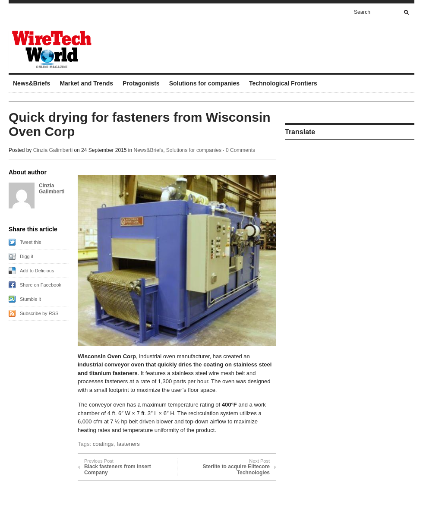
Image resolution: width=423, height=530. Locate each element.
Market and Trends (86, 83)
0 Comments (240, 150)
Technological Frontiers (283, 83)
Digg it (26, 256)
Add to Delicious (37, 270)
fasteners (128, 444)
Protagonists (141, 83)
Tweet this (30, 242)
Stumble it (30, 299)
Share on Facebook (40, 284)
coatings (103, 444)
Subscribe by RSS (39, 313)
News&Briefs (31, 83)
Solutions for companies (204, 83)
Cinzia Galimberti (53, 150)
